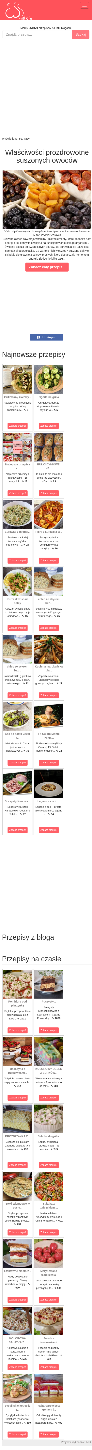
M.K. (89, 1442)
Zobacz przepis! (17, 425)
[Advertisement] (45, 88)
